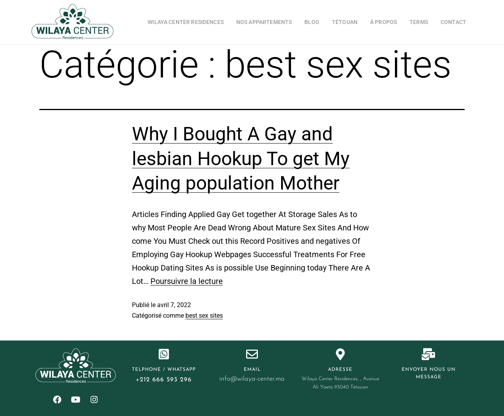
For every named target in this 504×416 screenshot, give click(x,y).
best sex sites (204, 315)
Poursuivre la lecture (186, 281)
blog (311, 22)
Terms (419, 22)
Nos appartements (264, 22)
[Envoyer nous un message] (428, 354)
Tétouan (345, 22)
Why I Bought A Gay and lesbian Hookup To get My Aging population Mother (241, 158)
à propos (383, 22)
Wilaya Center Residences (186, 22)
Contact (453, 22)
